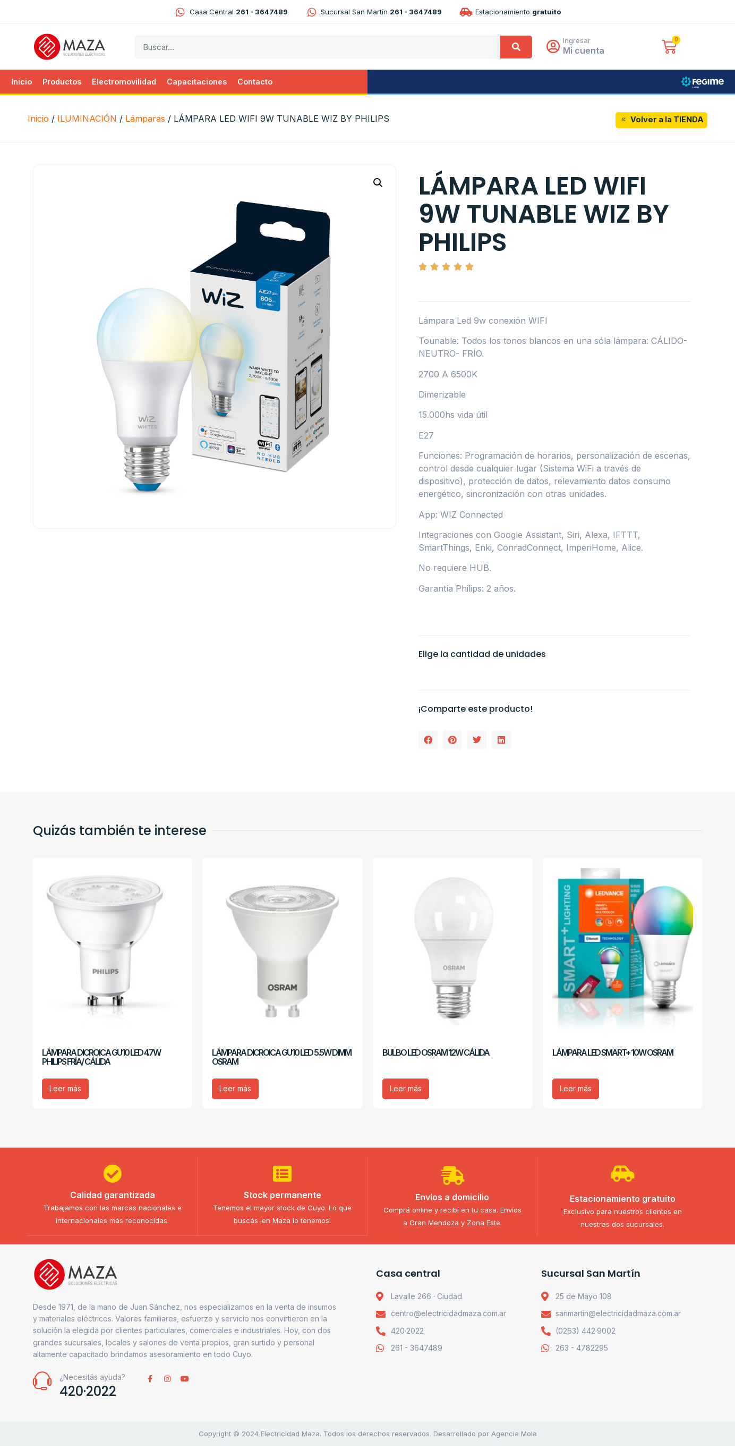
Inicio (21, 82)
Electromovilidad (124, 82)
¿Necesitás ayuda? (92, 1380)
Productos (61, 82)
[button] (378, 183)
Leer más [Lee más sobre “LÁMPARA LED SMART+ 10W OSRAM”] (576, 1089)
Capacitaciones (197, 82)
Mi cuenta (585, 51)
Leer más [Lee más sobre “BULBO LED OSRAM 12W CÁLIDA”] (406, 1089)
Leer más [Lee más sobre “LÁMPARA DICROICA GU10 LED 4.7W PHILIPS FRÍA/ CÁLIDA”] (65, 1089)
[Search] (516, 47)
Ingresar (579, 41)
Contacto (254, 82)
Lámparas (145, 119)
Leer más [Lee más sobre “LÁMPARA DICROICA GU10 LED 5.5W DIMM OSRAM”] (235, 1089)
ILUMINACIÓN (87, 119)
